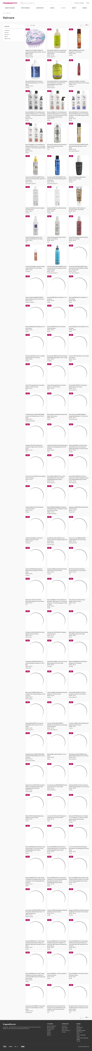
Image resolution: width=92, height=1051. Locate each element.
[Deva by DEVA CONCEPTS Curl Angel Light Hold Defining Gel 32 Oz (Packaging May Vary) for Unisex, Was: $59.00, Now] (57, 39)
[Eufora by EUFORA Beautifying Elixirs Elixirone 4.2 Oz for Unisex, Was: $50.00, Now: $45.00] (79, 165)
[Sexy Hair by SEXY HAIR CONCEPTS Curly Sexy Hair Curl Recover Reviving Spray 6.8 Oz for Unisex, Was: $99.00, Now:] (57, 165)
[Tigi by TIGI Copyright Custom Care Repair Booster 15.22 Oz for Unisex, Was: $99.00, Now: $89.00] (35, 373)
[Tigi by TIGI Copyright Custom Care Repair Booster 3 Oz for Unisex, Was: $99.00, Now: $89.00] (79, 225)
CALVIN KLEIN (80, 1027)
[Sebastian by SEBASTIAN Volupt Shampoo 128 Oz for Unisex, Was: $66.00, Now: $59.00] (79, 495)
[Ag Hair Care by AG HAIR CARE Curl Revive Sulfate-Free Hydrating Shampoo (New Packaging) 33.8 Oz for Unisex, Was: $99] (35, 773)
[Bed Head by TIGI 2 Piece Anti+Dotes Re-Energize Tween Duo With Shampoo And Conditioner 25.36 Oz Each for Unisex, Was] (57, 994)
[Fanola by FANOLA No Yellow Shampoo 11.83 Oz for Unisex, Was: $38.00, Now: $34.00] (35, 495)
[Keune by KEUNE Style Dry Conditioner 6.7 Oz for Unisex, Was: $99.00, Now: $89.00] (79, 286)
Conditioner (7, 30)
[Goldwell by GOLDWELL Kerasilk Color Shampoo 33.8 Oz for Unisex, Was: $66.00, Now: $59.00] (35, 526)
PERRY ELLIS (79, 1032)
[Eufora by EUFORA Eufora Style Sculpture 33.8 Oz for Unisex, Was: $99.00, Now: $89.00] (35, 196)
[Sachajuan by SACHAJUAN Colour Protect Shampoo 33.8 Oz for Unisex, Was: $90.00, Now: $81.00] (35, 620)
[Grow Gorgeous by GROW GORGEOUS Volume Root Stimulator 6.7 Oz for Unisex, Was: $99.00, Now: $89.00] (79, 403)
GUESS (78, 1036)
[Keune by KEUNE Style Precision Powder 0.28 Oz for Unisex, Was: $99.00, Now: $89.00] (57, 315)
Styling (5, 36)
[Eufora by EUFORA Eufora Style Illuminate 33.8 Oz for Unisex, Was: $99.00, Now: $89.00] (57, 196)
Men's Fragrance (25, 8)
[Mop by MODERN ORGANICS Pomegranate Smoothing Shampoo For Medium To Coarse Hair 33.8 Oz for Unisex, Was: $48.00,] (57, 495)
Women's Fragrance (10, 8)
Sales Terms (64, 1029)
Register (82, 3)
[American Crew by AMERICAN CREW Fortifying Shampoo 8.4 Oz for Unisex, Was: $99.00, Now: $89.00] (79, 526)
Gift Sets (6, 32)
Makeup (74, 8)
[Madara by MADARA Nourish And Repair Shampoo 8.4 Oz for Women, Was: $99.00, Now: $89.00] (79, 650)
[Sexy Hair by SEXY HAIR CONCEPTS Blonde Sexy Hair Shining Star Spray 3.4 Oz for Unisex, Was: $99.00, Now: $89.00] (79, 133)
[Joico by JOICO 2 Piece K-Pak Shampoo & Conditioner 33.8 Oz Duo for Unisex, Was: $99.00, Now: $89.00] (57, 804)
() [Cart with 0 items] (87, 3)
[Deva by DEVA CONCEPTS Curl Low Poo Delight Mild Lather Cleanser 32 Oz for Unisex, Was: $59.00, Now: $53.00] (35, 711)
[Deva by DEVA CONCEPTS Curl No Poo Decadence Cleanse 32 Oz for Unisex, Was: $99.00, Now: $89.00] (79, 681)
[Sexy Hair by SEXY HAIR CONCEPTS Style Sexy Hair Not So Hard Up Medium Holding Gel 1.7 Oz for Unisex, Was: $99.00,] (79, 255)
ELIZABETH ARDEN (81, 1030)
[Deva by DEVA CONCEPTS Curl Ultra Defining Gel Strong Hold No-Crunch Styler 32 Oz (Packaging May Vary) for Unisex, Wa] (57, 69)
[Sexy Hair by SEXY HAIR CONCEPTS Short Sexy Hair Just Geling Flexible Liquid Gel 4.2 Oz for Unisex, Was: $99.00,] (35, 165)
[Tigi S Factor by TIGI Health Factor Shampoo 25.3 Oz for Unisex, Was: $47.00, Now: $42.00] (35, 464)
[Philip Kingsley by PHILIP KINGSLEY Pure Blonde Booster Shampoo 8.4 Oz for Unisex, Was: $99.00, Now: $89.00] (79, 742)
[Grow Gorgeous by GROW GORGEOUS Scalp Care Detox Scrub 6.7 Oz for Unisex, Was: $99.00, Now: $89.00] (57, 773)
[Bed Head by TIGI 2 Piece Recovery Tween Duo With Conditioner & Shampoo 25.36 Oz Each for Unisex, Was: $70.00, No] (79, 994)
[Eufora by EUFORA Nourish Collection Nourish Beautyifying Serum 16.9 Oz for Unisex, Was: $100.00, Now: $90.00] (35, 69)
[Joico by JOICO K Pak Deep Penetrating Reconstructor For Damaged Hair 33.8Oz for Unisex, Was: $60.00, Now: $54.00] (79, 835)
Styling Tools (7, 38)
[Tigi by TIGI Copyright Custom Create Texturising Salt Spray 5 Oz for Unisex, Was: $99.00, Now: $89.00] (35, 225)
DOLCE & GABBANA (81, 1035)
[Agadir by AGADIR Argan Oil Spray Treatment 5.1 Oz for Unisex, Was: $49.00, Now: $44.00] (79, 39)
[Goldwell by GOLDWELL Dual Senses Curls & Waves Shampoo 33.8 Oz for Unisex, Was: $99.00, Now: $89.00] (57, 650)
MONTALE (79, 1029)
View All (78, 1041)
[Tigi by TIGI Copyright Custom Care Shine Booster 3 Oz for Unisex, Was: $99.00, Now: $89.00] (57, 225)
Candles (52, 8)
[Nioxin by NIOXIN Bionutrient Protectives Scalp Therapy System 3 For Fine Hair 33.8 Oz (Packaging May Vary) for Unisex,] (57, 835)
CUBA (78, 1033)
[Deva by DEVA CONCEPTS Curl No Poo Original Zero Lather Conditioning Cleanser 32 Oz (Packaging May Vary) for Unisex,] (79, 464)
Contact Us (64, 1026)
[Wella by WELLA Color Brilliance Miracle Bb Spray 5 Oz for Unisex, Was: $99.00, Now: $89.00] (57, 403)
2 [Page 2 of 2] (83, 25)
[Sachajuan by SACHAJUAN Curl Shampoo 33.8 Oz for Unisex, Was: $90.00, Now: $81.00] (57, 620)
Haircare (63, 8)
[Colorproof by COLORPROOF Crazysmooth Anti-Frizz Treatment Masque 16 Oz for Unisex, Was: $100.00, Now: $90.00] (35, 994)
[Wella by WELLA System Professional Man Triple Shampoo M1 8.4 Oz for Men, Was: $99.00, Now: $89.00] (79, 620)
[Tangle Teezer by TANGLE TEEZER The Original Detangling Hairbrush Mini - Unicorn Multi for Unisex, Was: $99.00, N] (35, 39)
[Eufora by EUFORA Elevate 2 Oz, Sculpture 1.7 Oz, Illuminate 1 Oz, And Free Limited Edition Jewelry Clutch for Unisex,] (79, 804)
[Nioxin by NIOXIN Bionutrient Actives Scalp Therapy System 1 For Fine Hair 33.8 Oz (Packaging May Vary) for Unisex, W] (35, 835)
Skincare (85, 8)
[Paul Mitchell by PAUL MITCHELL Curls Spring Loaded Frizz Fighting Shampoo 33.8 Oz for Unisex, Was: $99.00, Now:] (57, 526)
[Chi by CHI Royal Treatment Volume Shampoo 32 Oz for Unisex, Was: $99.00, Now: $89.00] (79, 588)
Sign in (77, 3)
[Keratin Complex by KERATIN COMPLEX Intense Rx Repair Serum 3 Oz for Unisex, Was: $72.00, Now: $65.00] (35, 286)
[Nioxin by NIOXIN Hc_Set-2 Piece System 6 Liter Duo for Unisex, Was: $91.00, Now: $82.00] (57, 962)
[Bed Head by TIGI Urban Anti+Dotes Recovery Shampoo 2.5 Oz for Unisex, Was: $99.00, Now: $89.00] (79, 557)
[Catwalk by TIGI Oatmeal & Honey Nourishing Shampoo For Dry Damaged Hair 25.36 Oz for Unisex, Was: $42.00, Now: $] (57, 434)
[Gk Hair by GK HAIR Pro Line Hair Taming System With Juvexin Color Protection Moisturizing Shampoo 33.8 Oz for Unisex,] (79, 434)
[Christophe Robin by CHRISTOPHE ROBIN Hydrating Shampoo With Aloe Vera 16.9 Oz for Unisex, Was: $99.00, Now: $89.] (35, 742)
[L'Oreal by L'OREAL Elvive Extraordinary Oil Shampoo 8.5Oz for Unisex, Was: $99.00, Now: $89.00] (79, 711)
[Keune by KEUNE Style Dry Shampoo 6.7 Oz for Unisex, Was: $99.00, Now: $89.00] (57, 286)
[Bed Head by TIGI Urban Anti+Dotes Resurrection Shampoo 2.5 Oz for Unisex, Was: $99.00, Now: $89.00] (35, 588)
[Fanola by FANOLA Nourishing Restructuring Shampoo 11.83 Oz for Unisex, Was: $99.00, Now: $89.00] (57, 681)
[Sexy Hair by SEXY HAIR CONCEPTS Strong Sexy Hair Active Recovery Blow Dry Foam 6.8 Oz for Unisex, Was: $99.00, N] (57, 255)
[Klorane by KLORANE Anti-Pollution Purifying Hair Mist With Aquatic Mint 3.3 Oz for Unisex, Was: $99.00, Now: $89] (57, 344)
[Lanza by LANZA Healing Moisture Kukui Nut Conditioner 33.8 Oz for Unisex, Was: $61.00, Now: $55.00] (57, 898)
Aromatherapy (40, 8)
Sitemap (64, 1032)
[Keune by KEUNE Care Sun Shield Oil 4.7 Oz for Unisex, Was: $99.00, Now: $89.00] (79, 315)
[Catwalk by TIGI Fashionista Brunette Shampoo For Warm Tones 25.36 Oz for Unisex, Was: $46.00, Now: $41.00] (35, 434)
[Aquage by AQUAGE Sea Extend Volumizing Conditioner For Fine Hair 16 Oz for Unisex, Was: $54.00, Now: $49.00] (79, 898)
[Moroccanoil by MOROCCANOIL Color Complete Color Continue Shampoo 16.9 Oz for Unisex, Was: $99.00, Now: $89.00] (35, 681)
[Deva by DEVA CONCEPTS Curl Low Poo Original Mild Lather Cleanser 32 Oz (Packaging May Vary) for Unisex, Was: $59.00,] (57, 464)
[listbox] (35, 25)
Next (87, 25)
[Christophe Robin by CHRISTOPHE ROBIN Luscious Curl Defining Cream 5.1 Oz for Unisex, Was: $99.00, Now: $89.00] (35, 403)
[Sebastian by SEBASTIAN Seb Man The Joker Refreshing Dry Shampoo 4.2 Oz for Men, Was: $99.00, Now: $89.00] (35, 650)
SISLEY (78, 1026)
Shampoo (6, 34)
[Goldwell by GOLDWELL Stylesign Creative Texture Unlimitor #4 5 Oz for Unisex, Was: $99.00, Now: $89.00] (35, 255)
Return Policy (65, 1027)
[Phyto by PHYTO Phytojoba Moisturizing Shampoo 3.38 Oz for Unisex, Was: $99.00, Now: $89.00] (35, 804)
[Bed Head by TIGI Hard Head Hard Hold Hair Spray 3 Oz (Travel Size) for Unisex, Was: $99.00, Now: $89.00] (57, 133)
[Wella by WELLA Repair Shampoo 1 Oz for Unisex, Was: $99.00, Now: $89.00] (57, 742)
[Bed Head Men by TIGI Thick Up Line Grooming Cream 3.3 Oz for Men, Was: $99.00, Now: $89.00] (79, 196)
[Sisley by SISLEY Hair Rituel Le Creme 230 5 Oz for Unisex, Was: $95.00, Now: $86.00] (79, 344)
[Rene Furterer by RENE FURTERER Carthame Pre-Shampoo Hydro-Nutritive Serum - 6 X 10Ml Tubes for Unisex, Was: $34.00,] (35, 898)
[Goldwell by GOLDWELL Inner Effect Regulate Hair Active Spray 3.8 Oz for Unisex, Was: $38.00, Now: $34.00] (79, 69)
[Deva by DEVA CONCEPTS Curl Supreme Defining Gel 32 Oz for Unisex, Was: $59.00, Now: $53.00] (79, 373)
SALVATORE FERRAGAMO (82, 1038)
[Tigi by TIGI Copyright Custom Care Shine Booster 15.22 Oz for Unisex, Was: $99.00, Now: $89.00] (57, 373)
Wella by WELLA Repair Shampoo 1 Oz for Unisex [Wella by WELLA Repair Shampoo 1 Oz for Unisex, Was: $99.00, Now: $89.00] (56, 755)
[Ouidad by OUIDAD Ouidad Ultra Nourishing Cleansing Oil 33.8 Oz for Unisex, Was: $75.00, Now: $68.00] (57, 557)
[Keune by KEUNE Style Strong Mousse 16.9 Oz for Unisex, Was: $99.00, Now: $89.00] (35, 315)
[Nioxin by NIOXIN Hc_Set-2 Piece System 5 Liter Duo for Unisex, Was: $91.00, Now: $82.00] (79, 962)
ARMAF (78, 1039)
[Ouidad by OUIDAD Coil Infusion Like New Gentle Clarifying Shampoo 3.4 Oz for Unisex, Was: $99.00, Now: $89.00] (79, 773)
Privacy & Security (66, 1030)
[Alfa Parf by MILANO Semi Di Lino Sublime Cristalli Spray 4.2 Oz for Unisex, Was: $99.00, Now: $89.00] (35, 344)
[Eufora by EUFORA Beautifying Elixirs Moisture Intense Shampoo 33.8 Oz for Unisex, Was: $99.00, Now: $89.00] (35, 557)
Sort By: (28, 25)
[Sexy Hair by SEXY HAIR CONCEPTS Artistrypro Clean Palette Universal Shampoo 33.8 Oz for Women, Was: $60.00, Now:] (57, 711)
